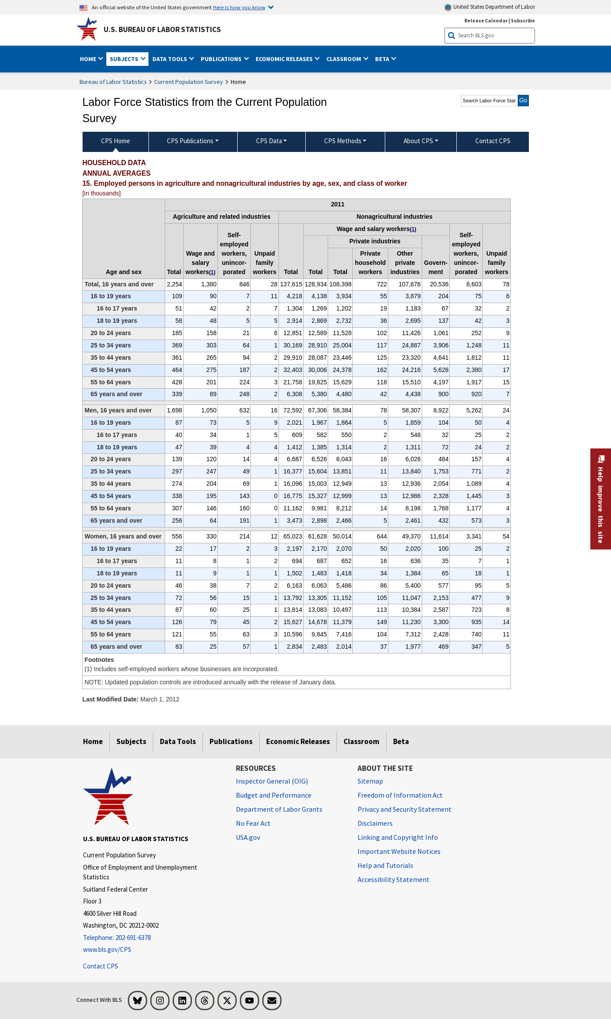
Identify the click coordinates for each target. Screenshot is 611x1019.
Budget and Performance (273, 795)
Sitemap (370, 781)
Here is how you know (239, 7)
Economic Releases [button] (285, 59)
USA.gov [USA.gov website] (248, 837)
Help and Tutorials (385, 865)
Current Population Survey (188, 82)
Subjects (131, 741)
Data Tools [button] (170, 59)
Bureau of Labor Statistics (113, 82)
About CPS (418, 141)
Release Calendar (486, 20)
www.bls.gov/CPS (107, 949)
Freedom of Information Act (400, 795)
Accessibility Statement (394, 879)
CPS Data (269, 141)
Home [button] (89, 59)
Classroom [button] (344, 59)
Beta (401, 741)
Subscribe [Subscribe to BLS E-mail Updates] (523, 20)
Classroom (361, 741)
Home (93, 741)
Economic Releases (298, 741)
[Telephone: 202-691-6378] (153, 938)
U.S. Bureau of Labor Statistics (162, 29)
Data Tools (178, 741)
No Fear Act (253, 823)
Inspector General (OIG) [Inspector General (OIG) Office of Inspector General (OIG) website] (272, 781)
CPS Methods (343, 141)
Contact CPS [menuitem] (492, 141)
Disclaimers (375, 823)
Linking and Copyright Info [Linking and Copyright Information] (398, 837)
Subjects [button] (125, 59)
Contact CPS (100, 966)
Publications (231, 741)
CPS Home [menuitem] (115, 141)
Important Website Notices (399, 851)
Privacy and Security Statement (405, 809)
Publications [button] (222, 59)
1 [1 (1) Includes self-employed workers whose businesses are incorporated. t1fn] (212, 272)
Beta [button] (382, 59)
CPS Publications (190, 141)
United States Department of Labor (489, 7)
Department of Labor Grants (279, 809)
